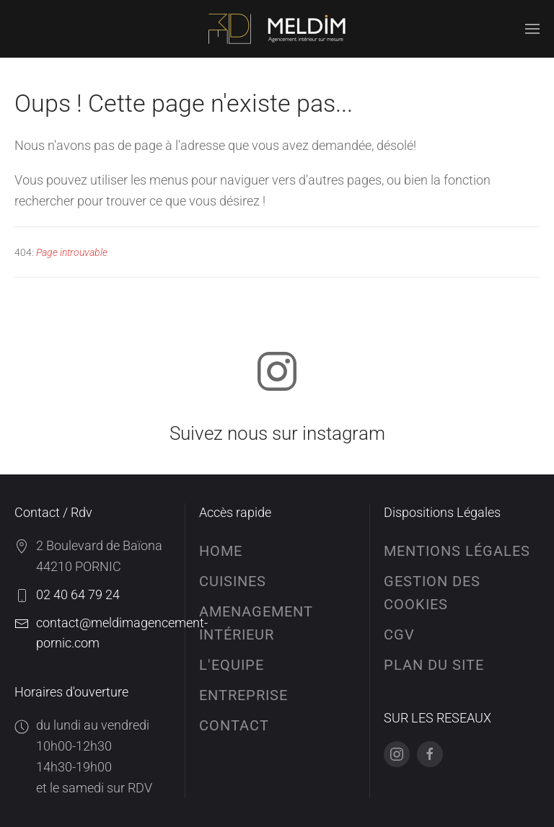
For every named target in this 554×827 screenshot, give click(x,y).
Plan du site (434, 664)
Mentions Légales (457, 551)
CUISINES (232, 581)
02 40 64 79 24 (78, 594)
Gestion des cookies (432, 592)
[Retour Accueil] (277, 29)
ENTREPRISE (243, 695)
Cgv (399, 634)
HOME (220, 551)
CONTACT (234, 725)
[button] (532, 29)
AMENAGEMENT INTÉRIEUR (256, 623)
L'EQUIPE (231, 664)
